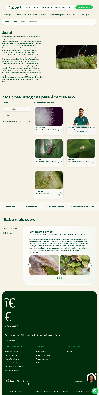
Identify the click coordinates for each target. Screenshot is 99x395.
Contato (38, 363)
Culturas (35, 7)
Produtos (26, 7)
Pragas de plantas (39, 15)
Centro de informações (43, 355)
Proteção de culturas (22, 15)
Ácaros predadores (11, 351)
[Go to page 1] (57, 278)
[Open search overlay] (69, 7)
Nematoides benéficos (12, 363)
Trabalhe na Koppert (43, 359)
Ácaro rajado (85, 15)
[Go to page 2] (59, 278)
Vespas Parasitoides (12, 359)
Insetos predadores (11, 355)
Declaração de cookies (77, 391)
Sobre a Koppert (60, 7)
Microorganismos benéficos (14, 367)
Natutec (69, 351)
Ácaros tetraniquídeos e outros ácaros (63, 15)
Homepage (7, 15)
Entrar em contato (84, 7)
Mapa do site (90, 391)
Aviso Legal (64, 391)
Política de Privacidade (51, 391)
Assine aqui (12, 340)
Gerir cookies (38, 391)
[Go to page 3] (61, 278)
